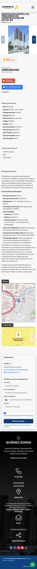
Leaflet (20, 321)
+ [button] (4, 286)
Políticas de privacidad (18, 458)
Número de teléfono (10, 396)
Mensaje (6, 403)
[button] (14, 51)
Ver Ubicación (17, 339)
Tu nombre (7, 382)
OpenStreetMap (31, 321)
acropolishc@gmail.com (12, 372)
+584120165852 (10, 369)
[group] (18, 40)
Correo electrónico (9, 389)
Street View (9, 59)
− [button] (4, 289)
